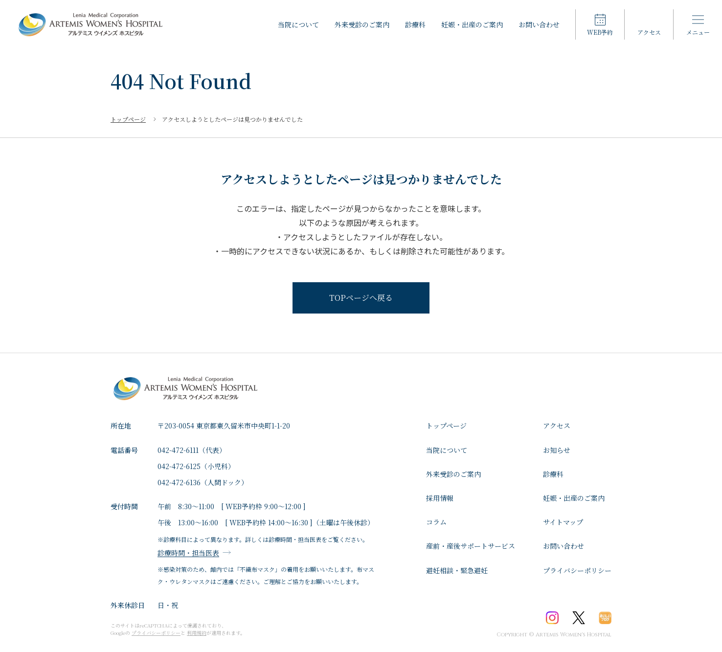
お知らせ (556, 450)
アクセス (556, 425)
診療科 (415, 24)
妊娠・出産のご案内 (472, 24)
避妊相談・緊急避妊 (457, 570)
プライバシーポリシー (577, 570)
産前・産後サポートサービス (470, 546)
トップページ (446, 425)
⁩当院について (298, 24)
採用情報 (439, 498)
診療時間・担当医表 (188, 552)
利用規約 (196, 632)
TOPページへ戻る (361, 297)
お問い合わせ (539, 24)
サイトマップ (563, 522)
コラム (436, 522)
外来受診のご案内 (362, 24)
